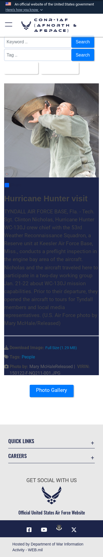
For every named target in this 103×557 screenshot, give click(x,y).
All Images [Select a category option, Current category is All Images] (19, 68)
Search (83, 41)
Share (13, 185)
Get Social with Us (51, 480)
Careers (17, 456)
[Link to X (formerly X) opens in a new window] (74, 530)
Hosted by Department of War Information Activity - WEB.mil (47, 547)
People (28, 357)
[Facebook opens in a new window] (29, 530)
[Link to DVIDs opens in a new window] (59, 528)
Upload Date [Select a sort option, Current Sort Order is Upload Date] (58, 68)
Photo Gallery (51, 390)
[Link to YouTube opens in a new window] (44, 530)
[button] (24, 10)
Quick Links (21, 441)
